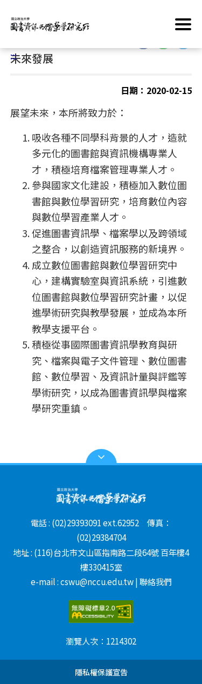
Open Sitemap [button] (101, 457)
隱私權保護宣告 (101, 672)
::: (13, 55)
